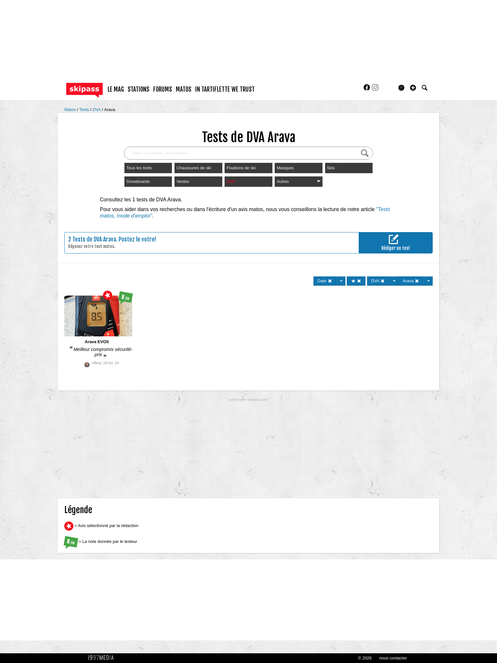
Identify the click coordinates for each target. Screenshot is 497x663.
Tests (84, 109)
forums (162, 89)
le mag (116, 89)
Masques (285, 167)
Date (325, 280)
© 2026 (365, 658)
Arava (109, 109)
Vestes (182, 181)
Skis (331, 167)
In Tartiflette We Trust (225, 89)
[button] (413, 87)
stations (138, 89)
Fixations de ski (241, 167)
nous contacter (393, 658)
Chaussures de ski (193, 167)
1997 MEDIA (103, 657)
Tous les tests (139, 167)
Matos (70, 109)
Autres (298, 181)
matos (183, 89)
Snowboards (138, 181)
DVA (97, 109)
